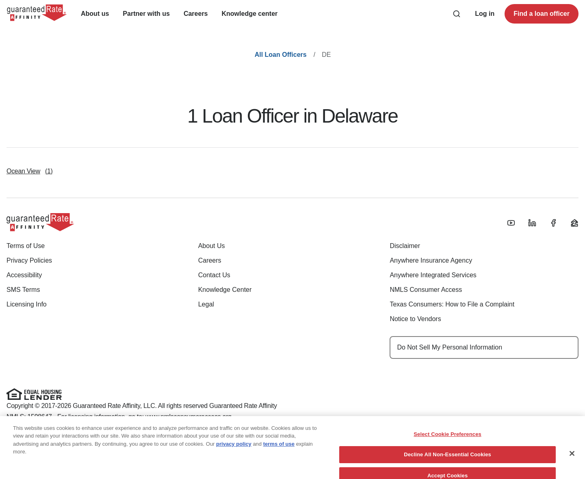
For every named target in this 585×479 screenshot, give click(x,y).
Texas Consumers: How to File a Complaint (452, 304)
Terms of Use (25, 245)
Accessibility (24, 275)
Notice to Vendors (415, 318)
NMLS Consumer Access (426, 289)
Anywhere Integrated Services (433, 275)
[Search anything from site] (456, 14)
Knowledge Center (225, 289)
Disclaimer (405, 245)
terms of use (279, 452)
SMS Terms (23, 289)
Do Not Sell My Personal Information (449, 347)
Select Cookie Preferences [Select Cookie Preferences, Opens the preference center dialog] (447, 442)
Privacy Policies (29, 260)
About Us (211, 245)
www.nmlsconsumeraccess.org (188, 416)
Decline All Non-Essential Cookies (447, 463)
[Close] (572, 461)
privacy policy (233, 452)
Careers (209, 260)
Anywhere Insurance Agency (431, 260)
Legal (206, 304)
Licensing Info (26, 304)
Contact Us (214, 275)
